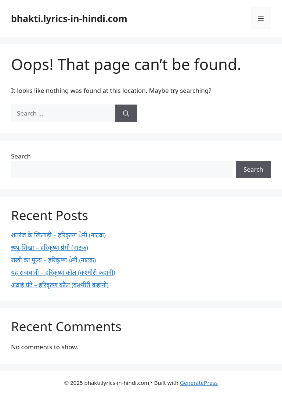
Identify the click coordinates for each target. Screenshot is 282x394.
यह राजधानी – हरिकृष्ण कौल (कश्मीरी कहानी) (63, 272)
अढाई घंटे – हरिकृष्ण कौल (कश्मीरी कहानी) (60, 285)
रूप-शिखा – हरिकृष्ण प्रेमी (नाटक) (49, 247)
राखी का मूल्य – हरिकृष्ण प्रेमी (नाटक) (53, 260)
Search (21, 156)
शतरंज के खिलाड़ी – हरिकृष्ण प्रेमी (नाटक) (58, 235)
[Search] (126, 113)
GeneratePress (199, 382)
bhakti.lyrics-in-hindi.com (69, 18)
